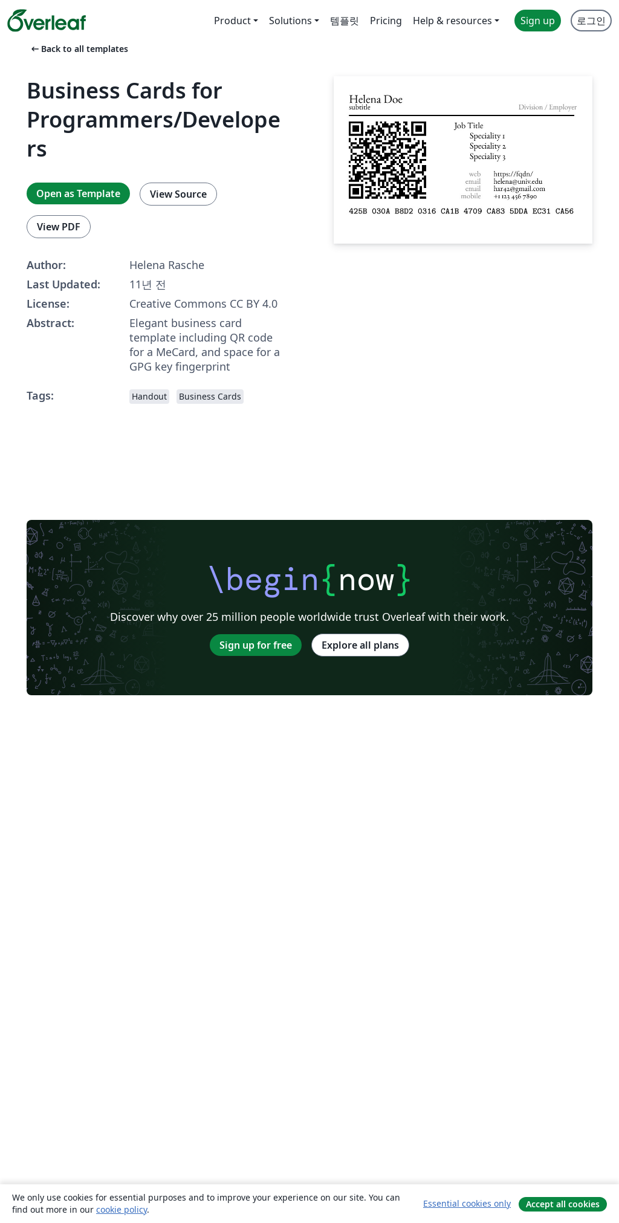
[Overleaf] (46, 20)
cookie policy (121, 1209)
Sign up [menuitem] (537, 20)
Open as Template (78, 193)
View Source (178, 194)
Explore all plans (360, 645)
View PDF (58, 226)
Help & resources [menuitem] (452, 20)
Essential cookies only (467, 1203)
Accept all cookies (563, 1204)
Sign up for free (255, 645)
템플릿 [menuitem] (344, 20)
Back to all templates (78, 48)
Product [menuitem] (232, 20)
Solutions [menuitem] (290, 20)
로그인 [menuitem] (591, 20)
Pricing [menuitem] (386, 20)
